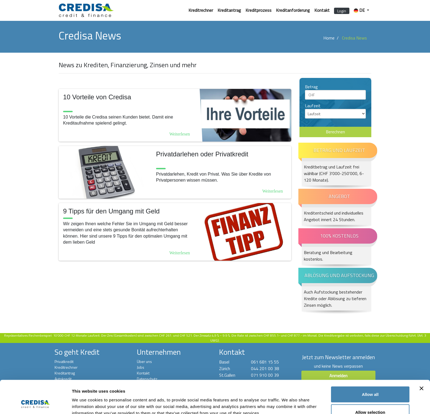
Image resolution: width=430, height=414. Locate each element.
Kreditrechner (200, 10)
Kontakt (322, 10)
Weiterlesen (179, 134)
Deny (370, 399)
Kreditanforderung (293, 10)
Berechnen (335, 132)
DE (360, 10)
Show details (288, 400)
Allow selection (370, 381)
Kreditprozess (258, 10)
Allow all (370, 363)
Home (329, 38)
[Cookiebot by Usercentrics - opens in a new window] (36, 403)
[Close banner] (421, 357)
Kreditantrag (229, 10)
